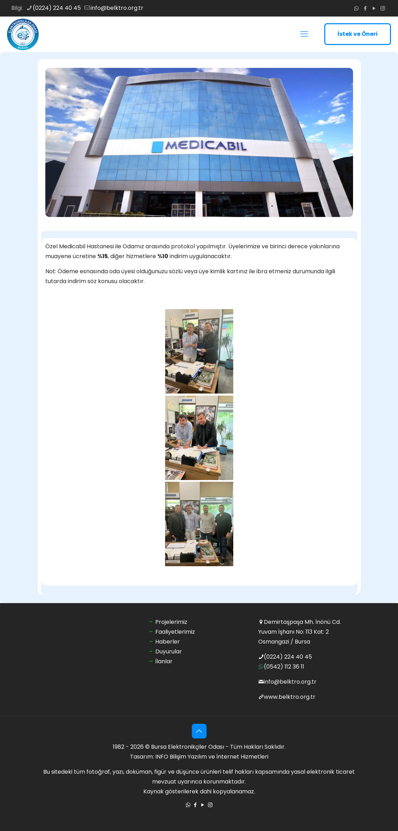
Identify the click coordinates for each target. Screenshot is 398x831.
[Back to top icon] (199, 731)
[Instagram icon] (382, 8)
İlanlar (163, 661)
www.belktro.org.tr (289, 697)
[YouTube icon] (374, 8)
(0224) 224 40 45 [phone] (57, 8)
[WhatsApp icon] (356, 8)
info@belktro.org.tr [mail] (117, 8)
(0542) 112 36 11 (284, 667)
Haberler (167, 642)
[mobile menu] (304, 34)
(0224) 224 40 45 (288, 657)
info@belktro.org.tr (290, 682)
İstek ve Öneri (358, 34)
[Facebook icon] (365, 8)
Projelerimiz (171, 622)
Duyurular (168, 651)
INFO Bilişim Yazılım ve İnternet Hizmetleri (211, 757)
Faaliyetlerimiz (175, 632)
